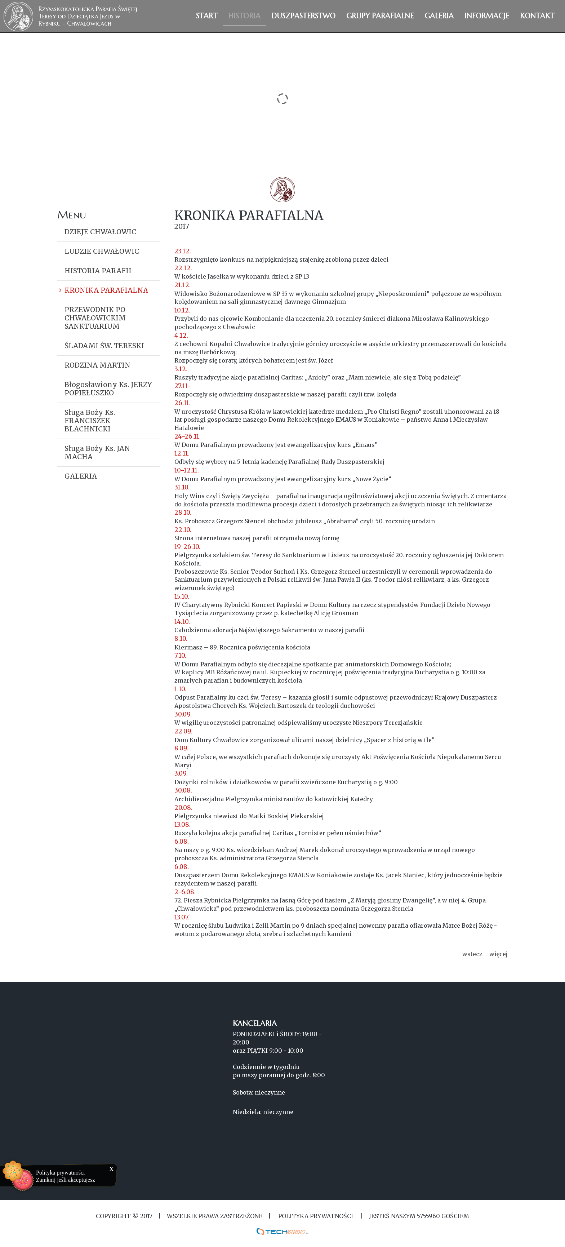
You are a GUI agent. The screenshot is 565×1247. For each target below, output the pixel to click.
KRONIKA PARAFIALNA (106, 290)
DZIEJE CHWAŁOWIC (100, 231)
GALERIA (80, 476)
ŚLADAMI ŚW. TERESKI (104, 345)
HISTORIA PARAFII (98, 270)
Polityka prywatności (60, 1173)
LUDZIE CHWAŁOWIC (101, 251)
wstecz (472, 954)
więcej (498, 954)
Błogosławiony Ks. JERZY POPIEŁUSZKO (108, 388)
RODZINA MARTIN (97, 365)
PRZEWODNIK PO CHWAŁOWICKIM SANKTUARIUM (95, 317)
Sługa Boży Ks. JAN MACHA (97, 452)
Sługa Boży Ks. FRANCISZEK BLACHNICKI (89, 420)
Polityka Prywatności (316, 1216)
